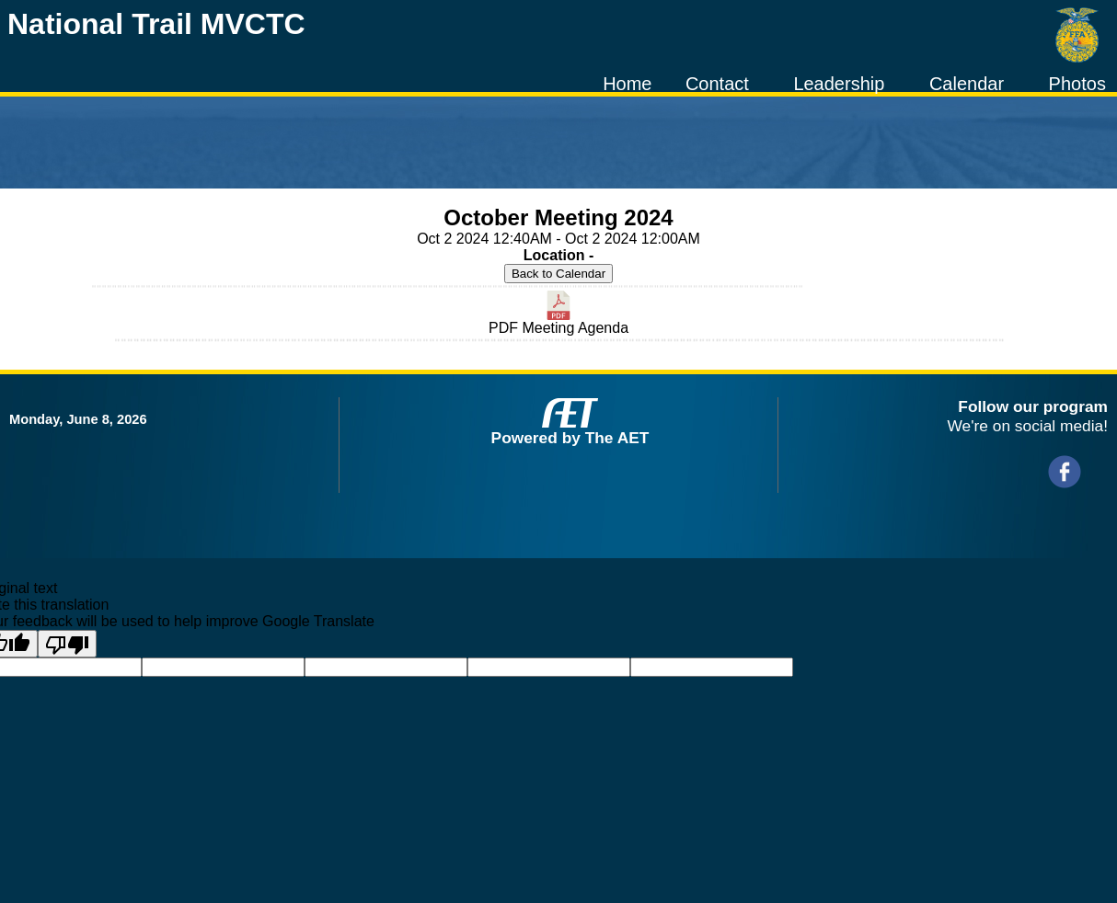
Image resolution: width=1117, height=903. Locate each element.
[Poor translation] (67, 643)
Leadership (838, 84)
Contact (717, 84)
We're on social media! (1028, 426)
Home (627, 84)
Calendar (966, 84)
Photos (1077, 84)
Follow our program (1033, 406)
